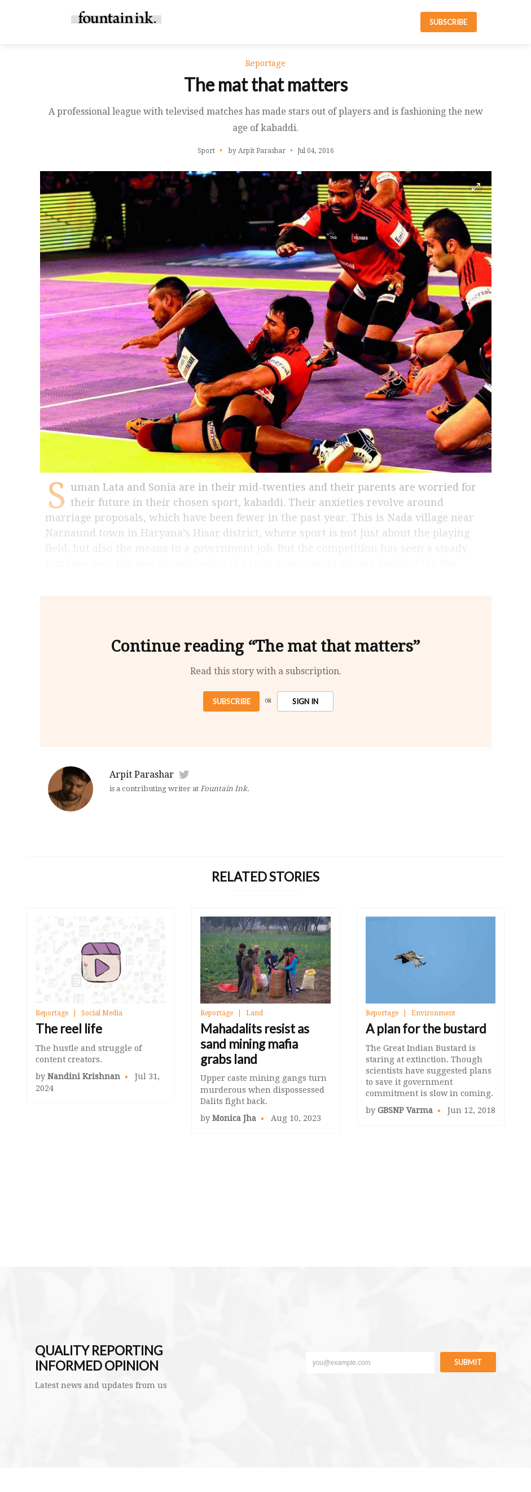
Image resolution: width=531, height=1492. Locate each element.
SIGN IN (305, 701)
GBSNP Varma (405, 1110)
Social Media (101, 1013)
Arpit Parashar (141, 774)
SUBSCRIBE (448, 22)
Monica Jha (234, 1118)
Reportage (52, 1013)
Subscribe (232, 701)
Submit (468, 1362)
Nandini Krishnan (83, 1076)
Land (254, 1013)
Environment (433, 1013)
